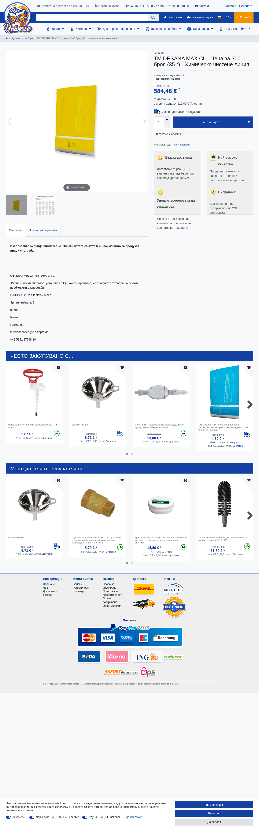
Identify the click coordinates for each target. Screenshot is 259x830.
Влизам (77, 584)
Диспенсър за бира (164, 28)
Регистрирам (81, 587)
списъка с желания (169, 134)
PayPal (93, 817)
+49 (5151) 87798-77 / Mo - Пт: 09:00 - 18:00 (157, 6)
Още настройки (133, 817)
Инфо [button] (230, 6)
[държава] (219, 17)
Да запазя (214, 822)
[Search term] (92, 17)
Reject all (214, 813)
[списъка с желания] (228, 17)
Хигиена (81, 28)
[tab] (16, 230)
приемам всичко (214, 804)
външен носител (69, 817)
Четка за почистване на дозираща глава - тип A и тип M (34, 425)
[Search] (153, 17)
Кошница (78, 591)
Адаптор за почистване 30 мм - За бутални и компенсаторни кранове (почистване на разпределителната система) (96, 540)
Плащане (49, 584)
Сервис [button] (244, 6)
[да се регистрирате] (200, 17)
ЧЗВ (45, 587)
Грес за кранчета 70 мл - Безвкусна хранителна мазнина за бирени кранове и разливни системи (161, 540)
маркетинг (42, 817)
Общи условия (112, 605)
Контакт (202, 6)
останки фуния (80, 424)
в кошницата (226, 122)
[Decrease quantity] (167, 125)
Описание (16, 230)
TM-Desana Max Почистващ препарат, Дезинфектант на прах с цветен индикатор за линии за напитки (223, 427)
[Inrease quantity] (167, 119)
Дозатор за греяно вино (119, 28)
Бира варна (201, 28)
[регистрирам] (173, 17)
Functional (113, 817)
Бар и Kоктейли (236, 28)
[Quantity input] (159, 122)
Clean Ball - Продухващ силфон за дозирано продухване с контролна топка (159, 425)
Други (56, 28)
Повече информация (43, 230)
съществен (19, 817)
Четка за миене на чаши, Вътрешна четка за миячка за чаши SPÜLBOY (223, 538)
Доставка (184, 144)
